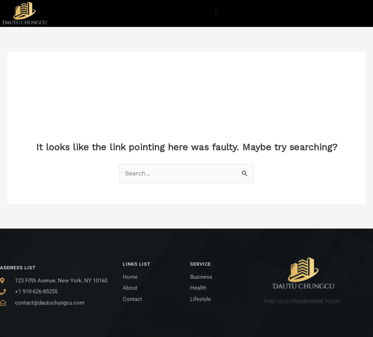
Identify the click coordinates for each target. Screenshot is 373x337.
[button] (216, 11)
